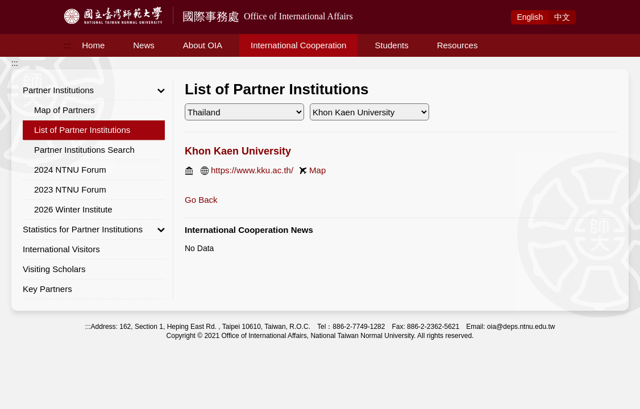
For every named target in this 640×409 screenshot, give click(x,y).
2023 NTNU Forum (70, 189)
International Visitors (61, 249)
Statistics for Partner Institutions (94, 229)
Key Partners (47, 289)
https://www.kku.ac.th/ (252, 170)
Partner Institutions (94, 90)
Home (93, 45)
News (144, 45)
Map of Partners (64, 110)
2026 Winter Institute (73, 209)
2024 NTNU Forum (70, 169)
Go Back (201, 199)
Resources (457, 45)
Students (391, 45)
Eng (530, 17)
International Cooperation (298, 45)
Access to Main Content (42, 6)
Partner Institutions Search (84, 150)
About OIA (202, 45)
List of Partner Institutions (82, 130)
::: (67, 45)
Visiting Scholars (54, 269)
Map (317, 170)
